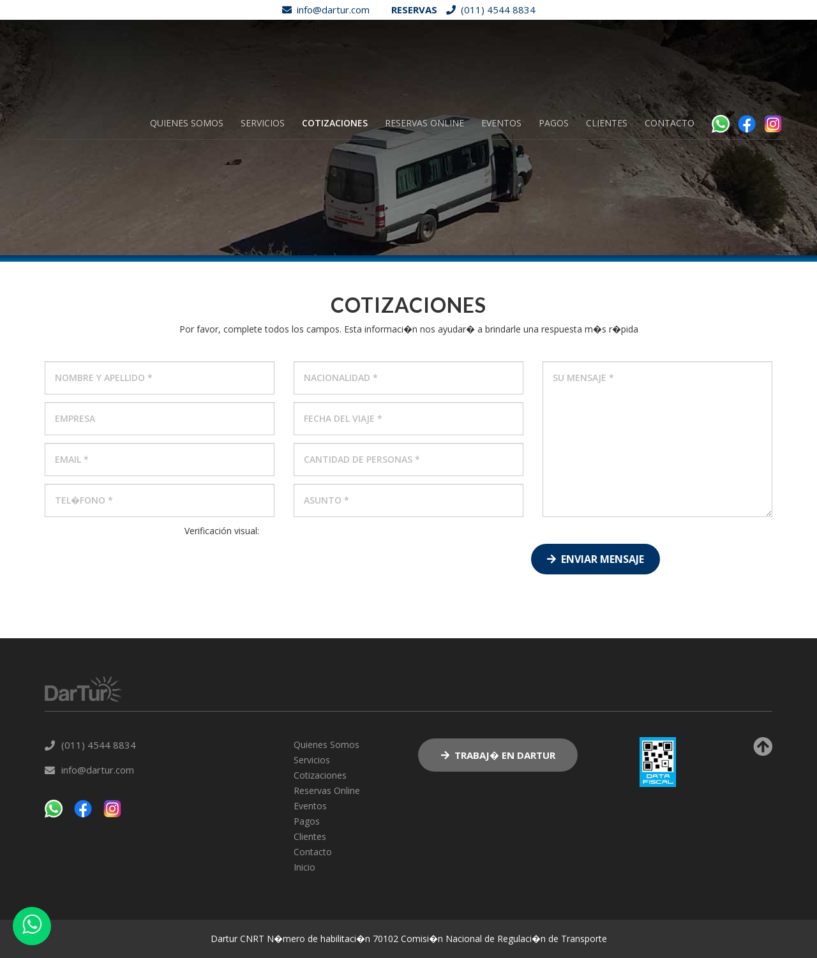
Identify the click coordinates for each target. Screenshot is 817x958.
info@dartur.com (323, 9)
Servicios (263, 123)
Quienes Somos (186, 123)
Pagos (554, 123)
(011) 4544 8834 (488, 9)
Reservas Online (424, 123)
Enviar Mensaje (595, 559)
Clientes (606, 123)
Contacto (669, 123)
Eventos (501, 123)
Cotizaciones (335, 123)
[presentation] (222, 562)
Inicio (304, 867)
